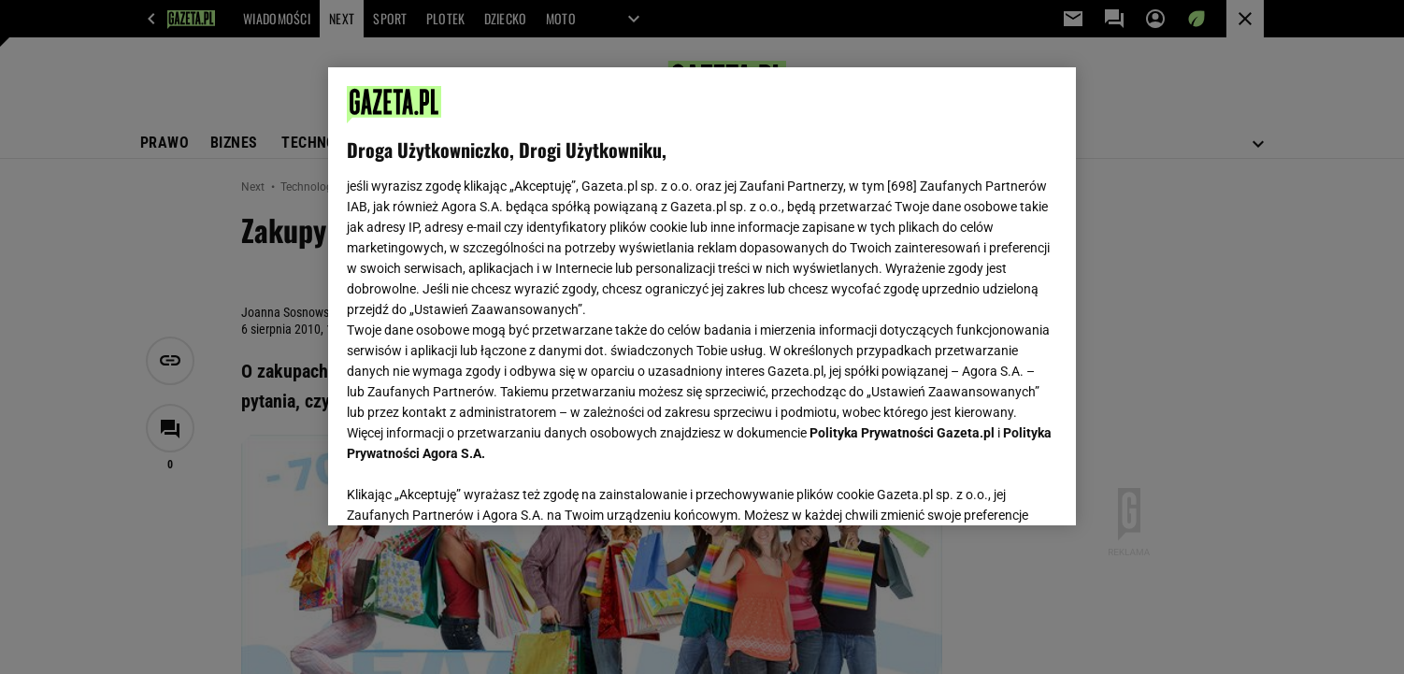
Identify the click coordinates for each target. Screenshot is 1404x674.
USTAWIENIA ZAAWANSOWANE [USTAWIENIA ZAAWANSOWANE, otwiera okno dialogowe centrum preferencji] (469, 487)
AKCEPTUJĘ (994, 488)
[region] (702, 296)
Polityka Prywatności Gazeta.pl (902, 432)
